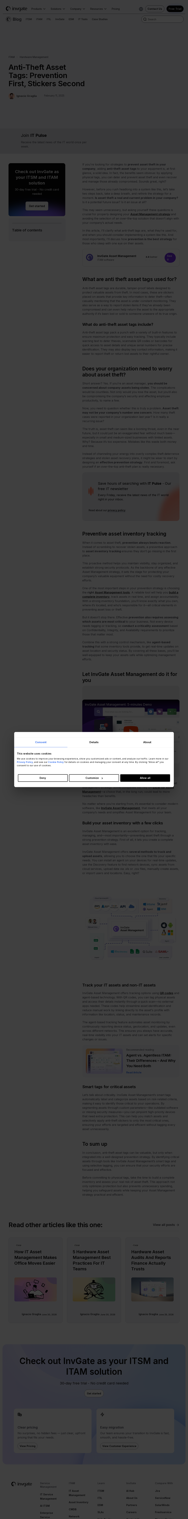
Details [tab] (94, 742)
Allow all (145, 777)
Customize (94, 777)
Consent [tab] (40, 742)
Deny (43, 777)
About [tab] (147, 742)
